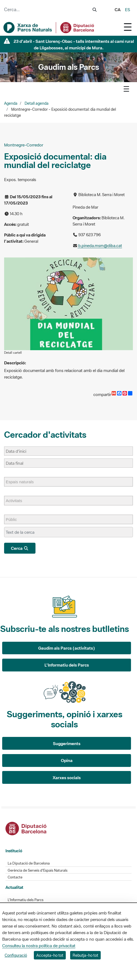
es (127, 9)
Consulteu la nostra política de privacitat (38, 945)
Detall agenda (37, 103)
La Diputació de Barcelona (29, 863)
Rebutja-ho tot (85, 955)
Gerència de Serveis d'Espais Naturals (37, 870)
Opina (67, 760)
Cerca (20, 548)
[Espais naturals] (22, 481)
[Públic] (14, 519)
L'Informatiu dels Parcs (66, 665)
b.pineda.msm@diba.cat (100, 245)
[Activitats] (16, 500)
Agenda (10, 103)
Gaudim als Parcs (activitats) (66, 648)
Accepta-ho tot (49, 955)
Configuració (16, 955)
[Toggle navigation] (128, 27)
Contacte (15, 877)
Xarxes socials (67, 777)
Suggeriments (67, 743)
